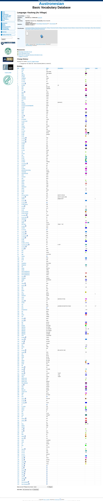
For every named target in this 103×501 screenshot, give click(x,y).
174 (18, 406)
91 (18, 241)
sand (23, 298)
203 (18, 469)
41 (18, 145)
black (23, 355)
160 (18, 378)
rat (22, 261)
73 (18, 208)
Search (3, 25)
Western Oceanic (75, 27)
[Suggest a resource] (23, 56)
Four (23, 464)
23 (18, 110)
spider (23, 279)
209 (18, 482)
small (23, 363)
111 (18, 281)
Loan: (96, 68)
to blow (23, 337)
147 (18, 355)
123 (18, 302)
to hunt (23, 200)
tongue (23, 126)
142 (18, 346)
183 (18, 423)
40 (18, 143)
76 (18, 213)
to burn (23, 350)
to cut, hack (24, 217)
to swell (23, 233)
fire (22, 348)
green (23, 362)
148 (18, 357)
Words (3, 24)
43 (18, 152)
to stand (23, 168)
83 (18, 226)
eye (22, 155)
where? (23, 418)
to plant (23, 227)
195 (18, 450)
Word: (23, 68)
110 (18, 279)
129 (18, 314)
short (23, 367)
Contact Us (4, 18)
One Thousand (25, 484)
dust (22, 88)
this (22, 411)
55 (18, 173)
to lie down (24, 163)
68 (18, 198)
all (22, 443)
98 (18, 254)
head (23, 112)
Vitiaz (94, 27)
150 (18, 360)
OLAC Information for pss (24, 53)
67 (18, 196)
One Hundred (25, 482)
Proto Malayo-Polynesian (41, 23)
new (22, 386)
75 (18, 211)
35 (18, 131)
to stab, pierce (25, 204)
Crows (58, 0)
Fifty (22, 480)
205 (18, 473)
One (22, 457)
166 (18, 391)
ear (22, 152)
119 (18, 295)
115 (18, 288)
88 (18, 235)
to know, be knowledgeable (27, 105)
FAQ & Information (6, 16)
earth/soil (24, 295)
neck (23, 113)
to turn (23, 83)
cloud (23, 318)
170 (18, 398)
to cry (23, 129)
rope (23, 193)
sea (22, 304)
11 (18, 88)
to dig (23, 239)
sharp (23, 222)
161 (18, 383)
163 (18, 386)
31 (18, 124)
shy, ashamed (25, 383)
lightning (23, 327)
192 (18, 445)
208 (18, 480)
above (23, 408)
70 (18, 202)
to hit (23, 206)
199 (18, 461)
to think (23, 107)
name (23, 188)
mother (23, 180)
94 (18, 246)
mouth (23, 122)
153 (18, 365)
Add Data (4, 32)
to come (23, 79)
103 (18, 263)
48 (18, 161)
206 (18, 475)
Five (22, 466)
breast (23, 102)
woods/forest (24, 309)
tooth (23, 124)
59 (18, 180)
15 (18, 95)
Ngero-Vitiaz (90, 27)
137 (18, 337)
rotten (23, 283)
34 (18, 129)
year (23, 396)
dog (22, 250)
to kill (23, 210)
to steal (23, 208)
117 (18, 292)
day (22, 394)
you (22, 432)
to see (23, 156)
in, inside (24, 406)
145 (18, 352)
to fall (23, 248)
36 (18, 132)
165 (18, 389)
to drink (23, 143)
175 (18, 408)
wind (23, 335)
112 (18, 283)
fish (22, 281)
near (23, 415)
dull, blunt (24, 224)
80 (18, 220)
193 (18, 447)
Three (23, 462)
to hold (23, 237)
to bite (23, 145)
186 (18, 432)
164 (18, 388)
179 (18, 415)
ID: (18, 68)
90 (18, 239)
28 (18, 119)
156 (18, 371)
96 (18, 250)
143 (18, 348)
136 (18, 335)
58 (18, 178)
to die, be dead (25, 211)
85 (18, 229)
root (22, 288)
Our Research (5, 19)
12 (18, 90)
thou (23, 423)
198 (18, 459)
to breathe (24, 119)
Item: (47, 68)
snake (23, 268)
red (22, 358)
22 (18, 109)
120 (18, 297)
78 (18, 217)
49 (18, 163)
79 (18, 219)
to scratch (24, 215)
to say (23, 190)
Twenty (23, 478)
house (23, 183)
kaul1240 (40, 17)
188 (18, 436)
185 (18, 428)
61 (18, 183)
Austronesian (53, 0)
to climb (23, 402)
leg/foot (23, 75)
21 (18, 107)
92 (18, 242)
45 (18, 155)
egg (22, 254)
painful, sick (24, 378)
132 (18, 322)
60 (18, 181)
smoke (23, 352)
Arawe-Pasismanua (35, 29)
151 (18, 362)
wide (23, 376)
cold (22, 341)
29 (18, 121)
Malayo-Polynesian (35, 27)
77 (18, 215)
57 (18, 176)
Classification (5, 28)
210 (18, 484)
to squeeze (24, 235)
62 (18, 186)
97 (18, 252)
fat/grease (24, 265)
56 (18, 175)
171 (18, 400)
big (22, 365)
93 (18, 244)
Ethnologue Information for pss (25, 51)
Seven (23, 470)
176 (18, 409)
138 (18, 339)
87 (18, 233)
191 (18, 443)
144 (18, 350)
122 (18, 300)
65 (18, 193)
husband (23, 176)
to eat (23, 136)
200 (18, 463)
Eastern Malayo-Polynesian (61, 27)
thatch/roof (24, 186)
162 (18, 384)
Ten (22, 476)
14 (18, 93)
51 (18, 166)
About (3, 13)
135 (18, 327)
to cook (23, 140)
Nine (23, 474)
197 (18, 457)
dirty (22, 86)
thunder (23, 325)
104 (18, 265)
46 (18, 156)
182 (18, 422)
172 (18, 402)
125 (18, 306)
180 (18, 416)
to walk (23, 76)
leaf (22, 287)
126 (18, 307)
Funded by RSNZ (8, 72)
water (23, 301)
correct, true (24, 391)
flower (23, 290)
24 (18, 112)
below (23, 409)
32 (18, 126)
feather (23, 256)
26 (18, 115)
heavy (23, 346)
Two (22, 459)
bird (22, 252)
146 (18, 354)
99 (18, 256)
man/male (24, 171)
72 (18, 206)
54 (18, 171)
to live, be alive (25, 213)
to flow (23, 302)
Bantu (62, 0)
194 (18, 449)
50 (18, 165)
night (23, 393)
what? (23, 436)
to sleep (23, 161)
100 (18, 258)
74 (18, 210)
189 (18, 438)
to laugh (23, 127)
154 (18, 367)
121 (18, 298)
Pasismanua (42, 29)
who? (23, 438)
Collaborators (5, 14)
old (22, 385)
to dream (24, 165)
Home (3, 12)
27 (18, 117)
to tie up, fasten (25, 195)
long (22, 369)
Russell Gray (57, 499)
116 (18, 290)
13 (18, 92)
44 (18, 153)
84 (18, 227)
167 (18, 393)
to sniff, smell (24, 121)
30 (18, 122)
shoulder (23, 104)
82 (18, 224)
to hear (23, 153)
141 (18, 345)
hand (23, 69)
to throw (23, 246)
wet (22, 345)
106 (18, 268)
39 (18, 139)
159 (18, 376)
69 (18, 200)
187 (18, 434)
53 (18, 170)
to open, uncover (25, 242)
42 (18, 150)
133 (18, 323)
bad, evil (23, 389)
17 (18, 100)
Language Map (5, 29)
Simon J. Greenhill (46, 499)
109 (18, 278)
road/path (24, 78)
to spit (23, 132)
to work (23, 226)
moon (23, 314)
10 (18, 86)
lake (22, 307)
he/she (23, 425)
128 (18, 311)
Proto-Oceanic (52, 23)
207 (18, 477)
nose (23, 117)
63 (18, 188)
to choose (24, 229)
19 (18, 104)
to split (23, 221)
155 (18, 369)
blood (23, 110)
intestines (24, 97)
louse (23, 276)
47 (18, 160)
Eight (23, 472)
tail (22, 266)
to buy (23, 241)
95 (18, 248)
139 (18, 341)
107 (18, 271)
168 (18, 394)
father (23, 181)
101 (18, 259)
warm (23, 339)
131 (18, 318)
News (3, 20)
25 (18, 113)
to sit (23, 166)
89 (18, 237)
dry (22, 343)
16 (18, 97)
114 (18, 287)
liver (22, 100)
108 (18, 276)
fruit (22, 292)
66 (18, 195)
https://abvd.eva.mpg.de (43, 0)
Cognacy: (87, 68)
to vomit (23, 131)
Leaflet (27, 44)
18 (18, 102)
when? (23, 398)
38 (18, 137)
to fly (23, 259)
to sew (23, 197)
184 (18, 425)
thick (23, 373)
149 (18, 358)
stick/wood (24, 219)
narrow (23, 375)
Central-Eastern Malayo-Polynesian (47, 27)
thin (22, 371)
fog (22, 322)
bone (23, 95)
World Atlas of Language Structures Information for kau (30, 54)
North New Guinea (83, 27)
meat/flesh (24, 263)
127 (18, 309)
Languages (4, 23)
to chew (23, 138)
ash (22, 354)
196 (18, 455)
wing (23, 258)
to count (23, 455)
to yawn (23, 160)
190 (18, 440)
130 (18, 316)
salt (22, 306)
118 (18, 293)
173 (18, 404)
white (23, 357)
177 (18, 411)
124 (18, 304)
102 (18, 261)
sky (22, 311)
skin (22, 90)
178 (18, 413)
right (23, 73)
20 (18, 105)
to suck (23, 150)
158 (18, 375)
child (23, 175)
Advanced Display (6, 26)
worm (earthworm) (26, 271)
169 (18, 396)
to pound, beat (25, 244)
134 (18, 325)
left (22, 71)
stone (23, 297)
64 (18, 190)
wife (22, 178)
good (23, 388)
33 (18, 127)
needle (23, 198)
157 (18, 373)
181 (18, 418)
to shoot (23, 202)
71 (18, 204)
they (22, 434)
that (22, 413)
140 (18, 343)
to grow (23, 231)
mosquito (24, 278)
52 (18, 168)
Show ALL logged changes (33, 61)
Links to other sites (6, 15)
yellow (23, 360)
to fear (23, 109)
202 (18, 467)
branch (23, 285)
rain (22, 323)
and (22, 445)
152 (18, 363)
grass (23, 293)
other (23, 440)
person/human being (26, 170)
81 (18, 222)
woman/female (25, 173)
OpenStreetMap (29, 45)
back (23, 92)
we (22, 429)
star (22, 316)
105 (18, 266)
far (22, 416)
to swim (23, 85)
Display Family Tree (6, 34)
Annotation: (60, 68)
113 (18, 285)
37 (18, 136)
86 (18, 231)
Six (22, 468)
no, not (23, 450)
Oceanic (69, 27)
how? (23, 449)
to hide (23, 400)
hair (22, 115)
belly (23, 93)
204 (18, 471)
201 (18, 465)
